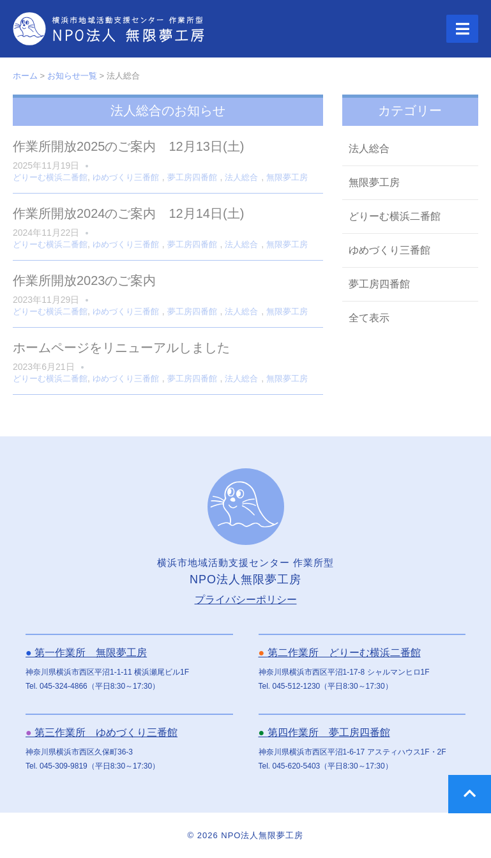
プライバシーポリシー (246, 600)
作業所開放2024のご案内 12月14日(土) (128, 213)
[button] (462, 29)
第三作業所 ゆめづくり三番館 (102, 732)
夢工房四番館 (192, 177)
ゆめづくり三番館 (126, 177)
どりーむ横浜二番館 (50, 177)
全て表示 (369, 317)
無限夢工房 (287, 177)
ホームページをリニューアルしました (121, 348)
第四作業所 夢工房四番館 (324, 732)
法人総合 (241, 177)
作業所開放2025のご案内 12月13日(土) (128, 146)
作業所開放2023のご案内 (84, 280)
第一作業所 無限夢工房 (86, 652)
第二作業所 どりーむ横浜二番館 (340, 652)
